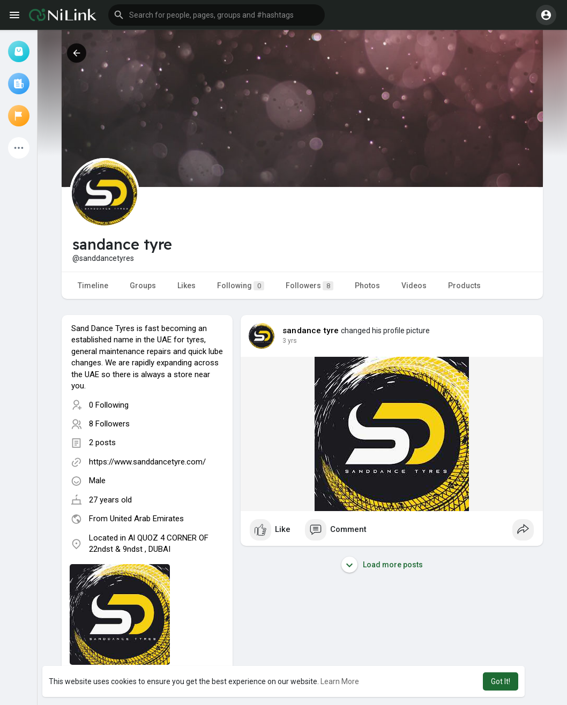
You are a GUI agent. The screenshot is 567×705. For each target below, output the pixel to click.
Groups (143, 285)
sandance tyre (310, 330)
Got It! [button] (500, 681)
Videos (414, 285)
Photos (367, 285)
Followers (309, 285)
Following (240, 285)
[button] (216, 15)
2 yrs (289, 340)
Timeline (93, 285)
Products (464, 285)
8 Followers (109, 424)
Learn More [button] (339, 681)
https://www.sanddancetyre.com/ (147, 462)
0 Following (109, 405)
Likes (186, 285)
